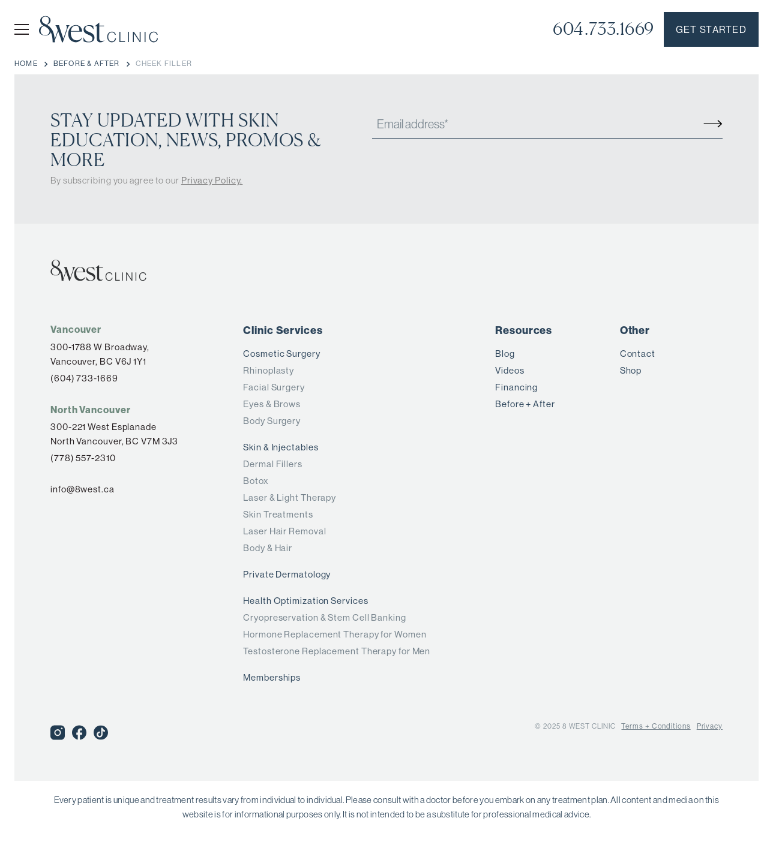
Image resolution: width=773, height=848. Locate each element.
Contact (637, 353)
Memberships (272, 677)
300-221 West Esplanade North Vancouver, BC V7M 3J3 (114, 434)
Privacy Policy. (212, 180)
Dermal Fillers (272, 464)
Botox (256, 481)
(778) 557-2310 (83, 458)
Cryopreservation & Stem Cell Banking (324, 617)
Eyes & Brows (272, 404)
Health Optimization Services (305, 601)
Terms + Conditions (655, 726)
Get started (711, 29)
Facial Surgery (274, 387)
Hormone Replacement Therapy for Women (334, 634)
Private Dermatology (287, 574)
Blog (505, 353)
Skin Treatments (278, 514)
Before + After (525, 404)
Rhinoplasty (268, 370)
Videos (509, 370)
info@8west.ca (82, 489)
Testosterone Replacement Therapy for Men (336, 651)
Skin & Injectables (280, 447)
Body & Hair (267, 548)
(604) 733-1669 (84, 378)
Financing (516, 387)
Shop (631, 370)
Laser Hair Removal (284, 531)
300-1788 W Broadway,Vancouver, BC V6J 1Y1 (99, 354)
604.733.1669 (603, 29)
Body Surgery (272, 421)
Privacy (710, 726)
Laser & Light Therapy (289, 497)
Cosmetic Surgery (281, 353)
